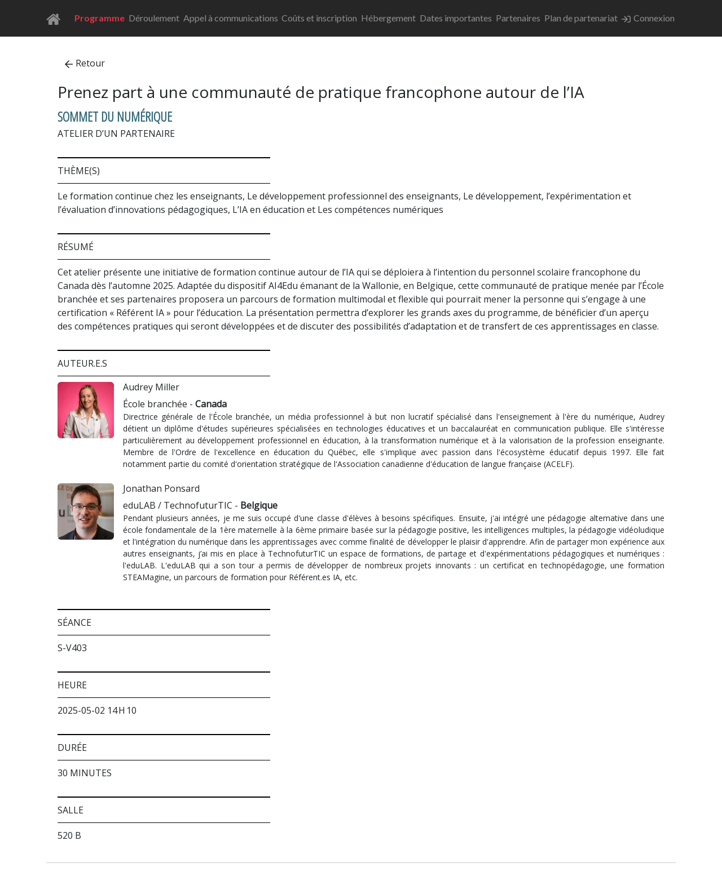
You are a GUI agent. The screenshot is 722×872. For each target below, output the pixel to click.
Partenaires (518, 17)
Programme (99, 17)
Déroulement (154, 17)
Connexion (648, 18)
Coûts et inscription (319, 17)
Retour (85, 63)
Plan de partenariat (581, 17)
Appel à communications (230, 17)
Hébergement (388, 17)
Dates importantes (456, 17)
